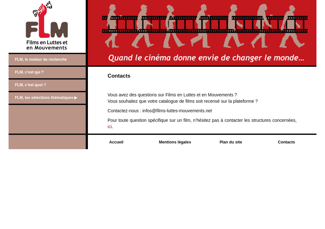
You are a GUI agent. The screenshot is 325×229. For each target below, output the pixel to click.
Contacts (286, 142)
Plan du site (231, 142)
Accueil (116, 142)
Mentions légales (175, 142)
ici (110, 126)
